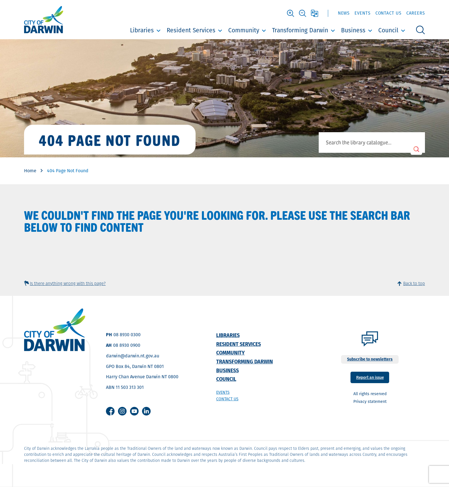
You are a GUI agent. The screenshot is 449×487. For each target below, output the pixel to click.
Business (353, 30)
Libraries (142, 30)
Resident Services (191, 30)
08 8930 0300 (127, 334)
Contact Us (388, 13)
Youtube (134, 411)
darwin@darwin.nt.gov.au (132, 356)
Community (243, 30)
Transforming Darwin (300, 30)
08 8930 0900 (126, 345)
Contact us (227, 399)
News (344, 13)
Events (362, 13)
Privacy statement (370, 401)
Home (30, 170)
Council (388, 30)
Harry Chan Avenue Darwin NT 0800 (142, 376)
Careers (415, 13)
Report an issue (370, 377)
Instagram (122, 411)
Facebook (110, 411)
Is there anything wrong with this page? (68, 283)
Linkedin (146, 411)
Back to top (414, 283)
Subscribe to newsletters (370, 359)
